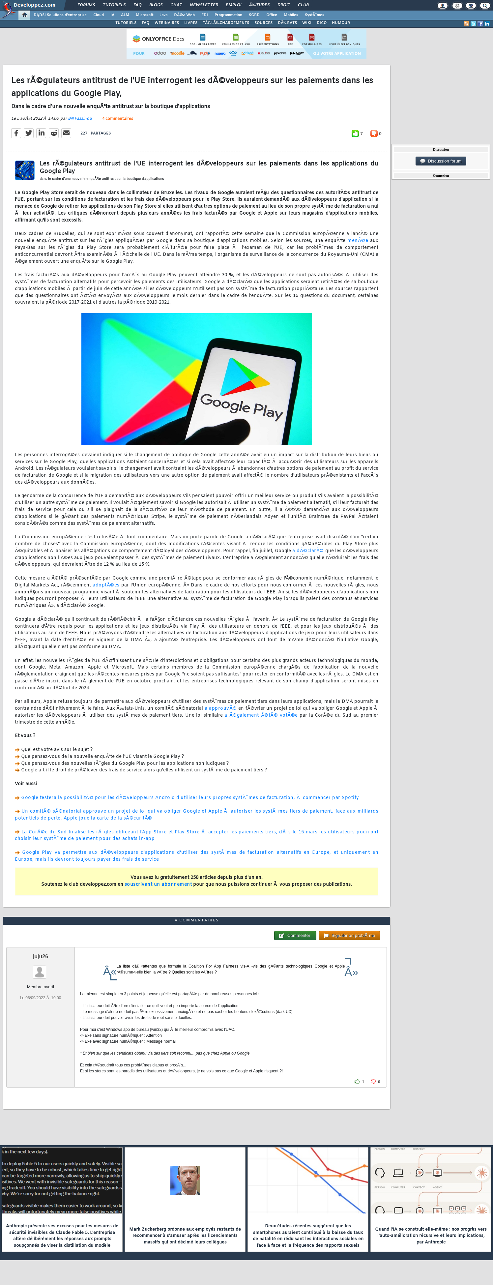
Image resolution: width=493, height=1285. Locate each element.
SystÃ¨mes (314, 15)
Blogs (156, 5)
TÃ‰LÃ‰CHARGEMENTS (226, 23)
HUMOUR (341, 23)
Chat (176, 5)
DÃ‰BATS (287, 23)
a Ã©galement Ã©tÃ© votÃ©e (261, 715)
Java (163, 15)
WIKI (306, 23)
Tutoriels (114, 5)
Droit (284, 5)
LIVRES (190, 23)
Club (303, 5)
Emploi (233, 5)
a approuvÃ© (221, 708)
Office (271, 15)
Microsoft (144, 15)
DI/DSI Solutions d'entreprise (60, 15)
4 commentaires (117, 119)
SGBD (254, 15)
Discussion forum (441, 161)
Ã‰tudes (259, 5)
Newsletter (203, 5)
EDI (204, 15)
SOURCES (263, 23)
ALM (125, 15)
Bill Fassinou (80, 118)
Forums (86, 5)
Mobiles (291, 15)
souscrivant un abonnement (158, 885)
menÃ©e (357, 241)
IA (112, 15)
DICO (322, 23)
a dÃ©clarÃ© (308, 551)
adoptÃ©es (106, 585)
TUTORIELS (125, 23)
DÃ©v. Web (184, 15)
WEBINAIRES (167, 23)
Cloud (98, 15)
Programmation (228, 15)
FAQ (137, 5)
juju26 (40, 956)
